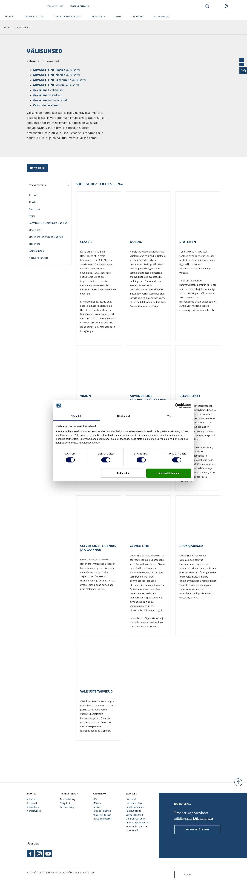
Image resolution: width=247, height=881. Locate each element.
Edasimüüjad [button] (162, 16)
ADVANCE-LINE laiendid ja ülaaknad (48, 222)
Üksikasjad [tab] (123, 416)
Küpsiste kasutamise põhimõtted (136, 828)
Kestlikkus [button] (99, 16)
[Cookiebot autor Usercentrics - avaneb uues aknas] (177, 405)
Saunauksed (33, 806)
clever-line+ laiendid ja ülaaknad (46, 236)
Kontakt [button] (138, 16)
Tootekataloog (67, 799)
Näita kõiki (37, 167)
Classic (32, 194)
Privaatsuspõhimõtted (137, 822)
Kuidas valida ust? (102, 814)
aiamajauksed (50, 100)
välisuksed (56, 70)
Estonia (183, 875)
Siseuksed (32, 803)
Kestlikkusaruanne (135, 806)
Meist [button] (119, 16)
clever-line (34, 243)
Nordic (32, 202)
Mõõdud (97, 803)
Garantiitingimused (135, 818)
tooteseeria (37, 185)
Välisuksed (32, 799)
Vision (32, 215)
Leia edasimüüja (134, 803)
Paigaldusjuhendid (102, 810)
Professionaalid (80, 6)
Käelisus (97, 806)
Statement (35, 208)
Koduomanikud (55, 6)
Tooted (9, 27)
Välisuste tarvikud (46, 105)
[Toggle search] (207, 6)
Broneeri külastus (197, 829)
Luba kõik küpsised (169, 473)
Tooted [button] (10, 16)
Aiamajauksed (36, 250)
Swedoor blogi (67, 806)
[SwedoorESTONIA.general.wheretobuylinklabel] (226, 6)
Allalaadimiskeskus (102, 818)
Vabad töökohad (134, 814)
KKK (95, 799)
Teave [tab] (170, 416)
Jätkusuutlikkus (133, 810)
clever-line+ (35, 229)
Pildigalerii (65, 803)
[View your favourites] (216, 6)
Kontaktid (131, 799)
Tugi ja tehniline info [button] (67, 16)
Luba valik (123, 473)
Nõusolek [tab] (76, 416)
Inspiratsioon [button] (34, 16)
